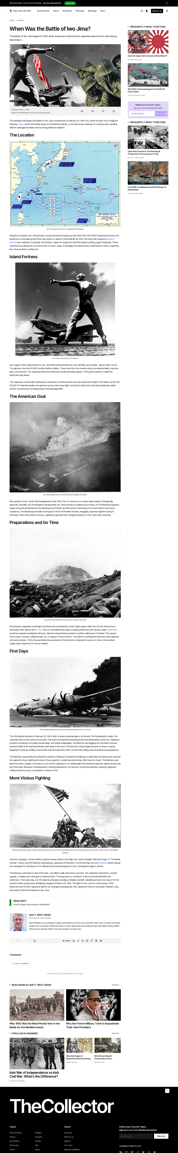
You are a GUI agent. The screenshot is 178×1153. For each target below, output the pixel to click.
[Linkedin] (74, 941)
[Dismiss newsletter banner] (166, 3)
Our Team (68, 1145)
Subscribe (70, 3)
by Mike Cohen (99, 1062)
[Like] (18, 940)
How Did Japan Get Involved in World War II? (32, 904)
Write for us (157, 11)
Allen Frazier (134, 193)
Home (12, 20)
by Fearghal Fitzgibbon (17, 1081)
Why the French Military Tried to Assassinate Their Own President (92, 1025)
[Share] (103, 111)
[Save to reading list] (92, 111)
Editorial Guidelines (72, 1149)
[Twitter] (83, 941)
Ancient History (16, 1132)
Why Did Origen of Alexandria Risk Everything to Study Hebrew (78, 1057)
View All (116, 985)
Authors (67, 1141)
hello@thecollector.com (130, 1146)
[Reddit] (87, 941)
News (37, 1149)
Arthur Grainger (135, 95)
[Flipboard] (96, 941)
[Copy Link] (92, 940)
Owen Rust (133, 59)
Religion (38, 1132)
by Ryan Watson (71, 1062)
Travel (12, 1149)
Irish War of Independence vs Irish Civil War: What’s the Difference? (34, 1074)
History (140, 59)
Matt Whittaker (24, 113)
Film (36, 1145)
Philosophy (14, 1145)
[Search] (142, 11)
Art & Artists (14, 1141)
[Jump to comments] (82, 111)
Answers (20, 20)
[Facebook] (78, 941)
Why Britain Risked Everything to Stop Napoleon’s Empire (103, 1057)
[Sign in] (167, 11)
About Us (68, 1132)
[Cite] (113, 111)
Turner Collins (134, 157)
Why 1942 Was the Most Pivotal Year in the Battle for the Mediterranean (35, 1025)
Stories (141, 157)
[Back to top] (167, 1091)
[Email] (101, 941)
